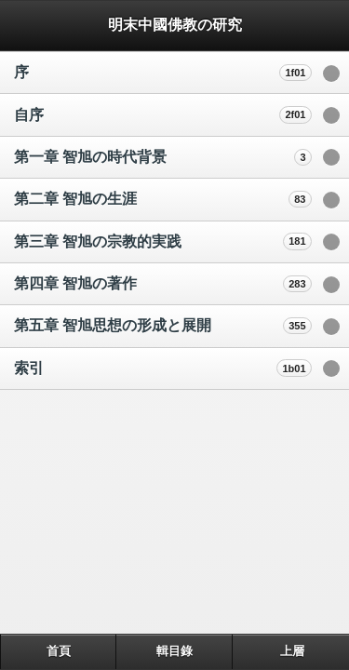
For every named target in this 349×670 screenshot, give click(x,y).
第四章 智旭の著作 (75, 283)
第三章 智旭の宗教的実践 (97, 241)
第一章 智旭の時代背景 (90, 157)
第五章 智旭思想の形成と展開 (112, 325)
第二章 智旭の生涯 (75, 199)
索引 (29, 368)
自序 (29, 115)
